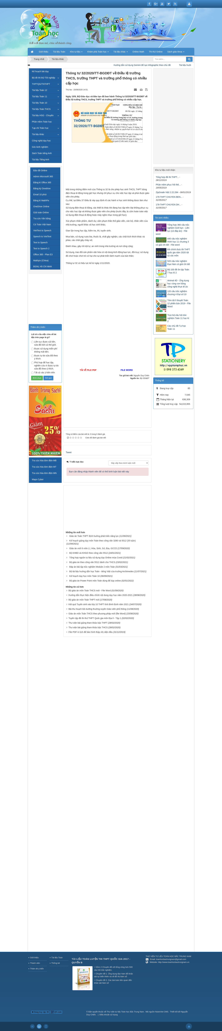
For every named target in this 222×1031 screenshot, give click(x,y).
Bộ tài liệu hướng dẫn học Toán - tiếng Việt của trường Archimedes (101, 571)
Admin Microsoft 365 (43, 176)
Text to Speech (40, 242)
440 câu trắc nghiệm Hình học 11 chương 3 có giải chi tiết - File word (172, 241)
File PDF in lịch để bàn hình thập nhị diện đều (90, 632)
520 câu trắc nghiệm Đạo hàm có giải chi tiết (178, 262)
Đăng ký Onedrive (42, 188)
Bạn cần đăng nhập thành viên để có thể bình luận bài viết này (99, 471)
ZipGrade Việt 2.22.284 (167, 192)
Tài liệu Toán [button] (59, 51)
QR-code (56, 1012)
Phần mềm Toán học (42, 121)
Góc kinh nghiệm (40, 147)
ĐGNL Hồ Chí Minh (42, 266)
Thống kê (55, 963)
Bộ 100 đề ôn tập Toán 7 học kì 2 (178, 271)
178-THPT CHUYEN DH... (168, 204)
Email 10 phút (40, 194)
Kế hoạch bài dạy (40, 71)
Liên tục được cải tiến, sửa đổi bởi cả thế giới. (43, 343)
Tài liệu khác (38, 134)
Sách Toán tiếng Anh (42, 153)
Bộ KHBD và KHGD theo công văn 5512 (88, 553)
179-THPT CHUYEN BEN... (169, 197)
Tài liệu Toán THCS (41, 109)
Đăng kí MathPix (41, 200)
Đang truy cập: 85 (40, 1012)
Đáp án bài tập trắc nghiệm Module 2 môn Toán (92, 567)
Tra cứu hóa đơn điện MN (44, 473)
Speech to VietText (42, 236)
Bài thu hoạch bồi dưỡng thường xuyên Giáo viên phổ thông (97, 609)
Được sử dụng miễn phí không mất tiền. (44, 350)
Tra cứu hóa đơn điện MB (44, 460)
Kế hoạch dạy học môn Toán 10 (84, 576)
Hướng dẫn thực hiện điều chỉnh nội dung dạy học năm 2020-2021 (100, 595)
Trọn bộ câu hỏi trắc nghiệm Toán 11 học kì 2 (178, 318)
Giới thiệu (34, 957)
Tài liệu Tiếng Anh (40, 159)
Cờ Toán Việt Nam (42, 224)
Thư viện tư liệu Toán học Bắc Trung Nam (125, 1012)
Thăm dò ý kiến (37, 968)
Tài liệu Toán (57, 957)
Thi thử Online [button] (155, 51)
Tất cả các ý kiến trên (43, 372)
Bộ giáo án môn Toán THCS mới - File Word (89, 590)
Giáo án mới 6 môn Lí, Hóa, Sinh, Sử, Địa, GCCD (93, 548)
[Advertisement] (107, 166)
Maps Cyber (37, 479)
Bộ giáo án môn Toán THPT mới (83, 600)
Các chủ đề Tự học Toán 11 (176, 327)
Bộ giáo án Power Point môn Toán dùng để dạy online (95, 580)
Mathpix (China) (41, 260)
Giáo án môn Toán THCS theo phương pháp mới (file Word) (97, 613)
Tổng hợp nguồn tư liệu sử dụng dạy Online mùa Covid (95, 557)
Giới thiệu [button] (43, 51)
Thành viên (35, 963)
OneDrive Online (41, 206)
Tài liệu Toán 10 (39, 103)
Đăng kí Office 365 (42, 182)
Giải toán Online (41, 212)
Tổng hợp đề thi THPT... (167, 177)
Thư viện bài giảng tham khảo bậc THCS (88, 627)
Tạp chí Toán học (40, 128)
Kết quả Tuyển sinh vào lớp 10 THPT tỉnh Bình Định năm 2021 (98, 604)
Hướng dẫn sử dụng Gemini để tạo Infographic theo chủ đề (147, 65)
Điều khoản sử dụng (109, 1014)
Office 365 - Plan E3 (43, 254)
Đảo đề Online (40, 170)
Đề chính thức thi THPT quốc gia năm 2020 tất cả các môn (178, 252)
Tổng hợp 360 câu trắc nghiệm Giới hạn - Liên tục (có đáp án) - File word (172, 229)
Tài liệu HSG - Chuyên (42, 115)
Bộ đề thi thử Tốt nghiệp (43, 77)
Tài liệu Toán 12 (39, 90)
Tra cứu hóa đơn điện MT (44, 467)
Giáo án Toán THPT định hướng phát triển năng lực (94, 536)
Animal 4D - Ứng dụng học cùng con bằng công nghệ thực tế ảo (178, 283)
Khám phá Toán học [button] (98, 52)
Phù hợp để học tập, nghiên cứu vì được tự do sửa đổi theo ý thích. (44, 365)
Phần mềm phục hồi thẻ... (168, 184)
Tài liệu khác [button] (120, 52)
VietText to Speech (42, 230)
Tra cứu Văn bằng (42, 218)
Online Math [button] (138, 51)
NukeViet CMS (161, 1012)
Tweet (69, 452)
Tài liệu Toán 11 (39, 96)
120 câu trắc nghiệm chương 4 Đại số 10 (177, 293)
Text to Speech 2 (41, 248)
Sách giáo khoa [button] (175, 52)
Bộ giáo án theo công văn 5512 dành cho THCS (92, 562)
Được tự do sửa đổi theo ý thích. (44, 357)
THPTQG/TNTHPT (41, 84)
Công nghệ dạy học (41, 140)
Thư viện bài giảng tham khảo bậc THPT (87, 623)
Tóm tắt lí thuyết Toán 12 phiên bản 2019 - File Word (179, 303)
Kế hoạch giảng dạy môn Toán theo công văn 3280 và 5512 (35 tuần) (102, 540)
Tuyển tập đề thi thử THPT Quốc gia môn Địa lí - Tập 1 (94, 618)
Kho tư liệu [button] (76, 52)
